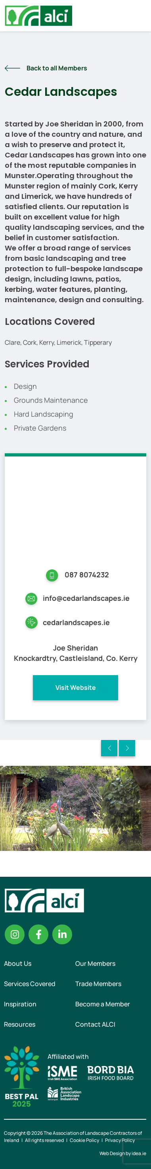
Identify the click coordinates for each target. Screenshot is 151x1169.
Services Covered (29, 983)
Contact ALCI (95, 1024)
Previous (109, 748)
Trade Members (98, 983)
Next (127, 748)
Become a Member (102, 1004)
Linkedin (62, 934)
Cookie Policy (84, 1140)
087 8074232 (87, 574)
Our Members (95, 963)
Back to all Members (57, 68)
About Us (17, 963)
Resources (19, 1024)
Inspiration (20, 1004)
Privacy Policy (120, 1140)
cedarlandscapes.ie (76, 622)
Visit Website (75, 687)
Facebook (38, 934)
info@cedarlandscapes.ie (86, 598)
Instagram (15, 934)
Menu (138, 15)
